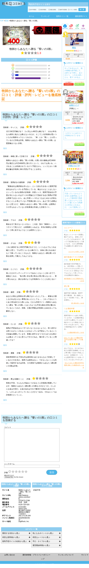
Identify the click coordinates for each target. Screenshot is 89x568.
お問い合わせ (9, 555)
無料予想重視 (62, 9)
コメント (7, 427)
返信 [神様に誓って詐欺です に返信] (5, 174)
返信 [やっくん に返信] (5, 148)
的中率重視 (32, 9)
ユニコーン (68, 228)
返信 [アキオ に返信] (5, 235)
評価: (6, 472)
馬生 (74, 48)
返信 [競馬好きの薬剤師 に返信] (5, 212)
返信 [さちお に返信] (5, 261)
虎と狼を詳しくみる (77, 303)
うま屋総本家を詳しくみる (75, 332)
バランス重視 (72, 9)
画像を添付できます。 (9, 475)
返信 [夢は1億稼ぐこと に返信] (5, 400)
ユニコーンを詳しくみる (76, 251)
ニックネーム (9, 464)
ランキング (45, 16)
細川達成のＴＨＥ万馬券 (73, 257)
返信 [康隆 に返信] (5, 371)
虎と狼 (66, 286)
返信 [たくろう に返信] (5, 284)
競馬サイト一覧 (62, 16)
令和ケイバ (74, 105)
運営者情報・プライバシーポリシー (36, 555)
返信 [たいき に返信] (5, 345)
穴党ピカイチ (74, 166)
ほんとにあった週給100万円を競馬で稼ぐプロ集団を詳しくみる (74, 365)
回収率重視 (42, 9)
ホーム (31, 16)
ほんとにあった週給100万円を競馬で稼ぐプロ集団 (73, 339)
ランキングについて (66, 555)
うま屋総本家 (69, 308)
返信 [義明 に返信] (5, 316)
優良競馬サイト (81, 16)
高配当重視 (52, 9)
